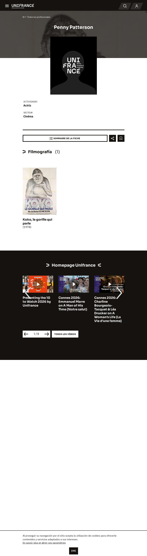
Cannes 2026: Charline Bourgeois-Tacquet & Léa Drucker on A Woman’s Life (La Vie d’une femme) (108, 309)
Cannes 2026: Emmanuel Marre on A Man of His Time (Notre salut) (72, 303)
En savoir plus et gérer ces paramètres (44, 542)
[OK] (73, 550)
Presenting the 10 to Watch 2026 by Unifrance (37, 301)
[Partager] (112, 138)
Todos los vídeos (65, 334)
